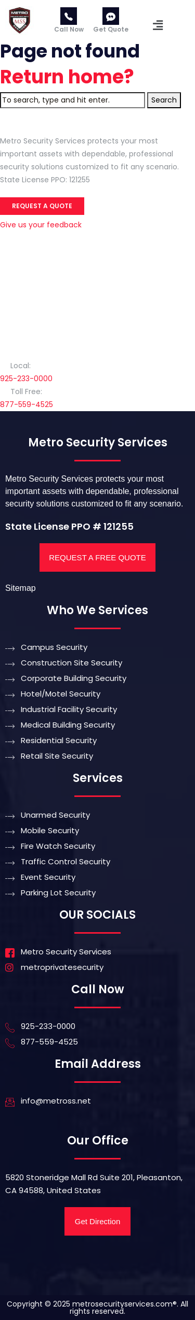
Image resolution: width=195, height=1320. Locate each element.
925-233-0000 (26, 378)
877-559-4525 (26, 404)
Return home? (67, 77)
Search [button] (164, 100)
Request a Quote (42, 205)
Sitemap (20, 588)
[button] (158, 25)
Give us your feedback (41, 225)
